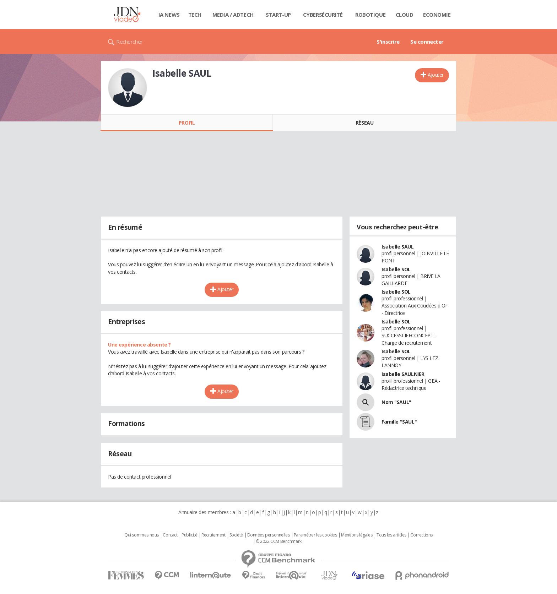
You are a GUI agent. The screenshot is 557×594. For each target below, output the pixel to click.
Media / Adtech (233, 14)
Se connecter (427, 41)
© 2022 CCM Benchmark (279, 541)
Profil (187, 122)
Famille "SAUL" (399, 421)
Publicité (189, 535)
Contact (170, 535)
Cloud (404, 14)
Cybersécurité (323, 14)
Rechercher (129, 41)
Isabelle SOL (396, 269)
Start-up (278, 14)
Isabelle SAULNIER (403, 374)
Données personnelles (268, 535)
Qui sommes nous (141, 535)
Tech (194, 14)
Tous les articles (391, 535)
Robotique (370, 14)
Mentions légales (356, 535)
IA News (169, 14)
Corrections (421, 535)
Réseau (364, 122)
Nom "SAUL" (396, 402)
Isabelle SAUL (398, 246)
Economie (437, 14)
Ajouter (436, 74)
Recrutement (213, 535)
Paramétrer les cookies (315, 535)
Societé (236, 535)
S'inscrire (388, 41)
